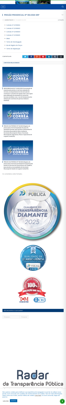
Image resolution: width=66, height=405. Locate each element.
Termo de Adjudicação (13, 49)
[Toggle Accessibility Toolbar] (62, 401)
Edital (8, 38)
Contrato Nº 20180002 (13, 25)
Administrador (9, 20)
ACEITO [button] (13, 401)
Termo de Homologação (13, 42)
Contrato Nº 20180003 (13, 28)
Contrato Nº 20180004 (13, 32)
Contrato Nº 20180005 (13, 35)
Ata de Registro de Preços (14, 45)
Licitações (61, 20)
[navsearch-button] (63, 7)
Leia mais (38, 395)
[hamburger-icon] (3, 6)
